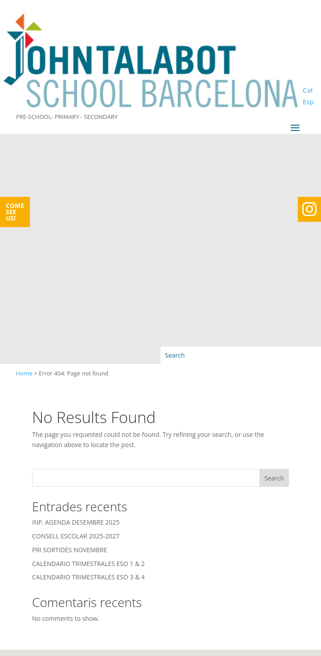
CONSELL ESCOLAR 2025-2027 (75, 536)
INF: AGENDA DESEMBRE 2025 (75, 522)
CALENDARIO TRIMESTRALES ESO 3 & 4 (88, 577)
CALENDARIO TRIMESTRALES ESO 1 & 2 (88, 563)
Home (24, 373)
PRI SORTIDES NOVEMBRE (69, 550)
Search (274, 478)
